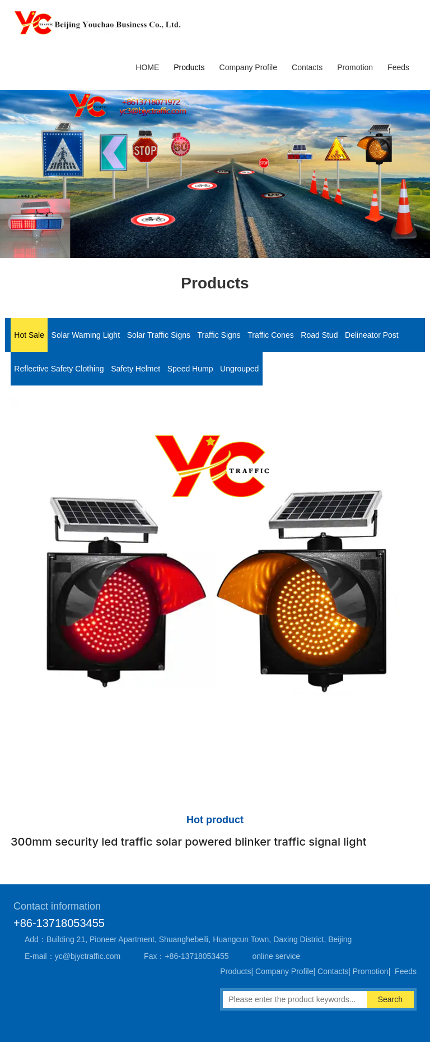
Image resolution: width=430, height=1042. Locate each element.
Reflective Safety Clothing (59, 368)
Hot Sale (29, 334)
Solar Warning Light (86, 334)
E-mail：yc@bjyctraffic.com (72, 956)
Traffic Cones (270, 334)
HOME (147, 67)
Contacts (307, 67)
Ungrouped (239, 368)
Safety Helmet (135, 368)
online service (277, 956)
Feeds (398, 67)
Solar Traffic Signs (158, 334)
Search (390, 999)
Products (189, 67)
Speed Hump (190, 368)
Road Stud (319, 334)
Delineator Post (372, 334)
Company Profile (248, 67)
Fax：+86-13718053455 (186, 956)
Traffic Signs (219, 334)
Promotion (355, 67)
